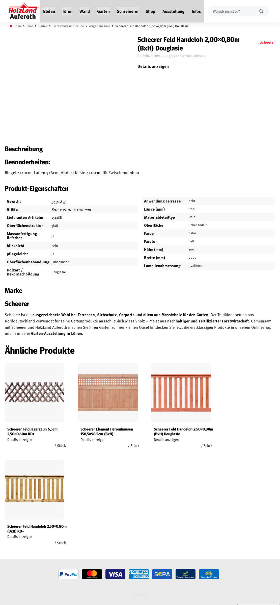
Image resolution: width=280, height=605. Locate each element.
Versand (6, 556)
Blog (51, 533)
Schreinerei (127, 11)
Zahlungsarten (11, 562)
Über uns (54, 550)
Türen (67, 11)
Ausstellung (173, 11)
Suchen (261, 11)
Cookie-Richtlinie (12, 568)
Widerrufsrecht (12, 539)
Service (52, 539)
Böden (49, 11)
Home (18, 25)
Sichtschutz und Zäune (69, 25)
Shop (150, 11)
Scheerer (266, 42)
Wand (84, 11)
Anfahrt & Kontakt (113, 553)
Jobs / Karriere (58, 527)
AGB (3, 533)
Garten (103, 11)
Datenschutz (9, 545)
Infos (196, 11)
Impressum (8, 550)
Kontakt (53, 545)
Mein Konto (8, 527)
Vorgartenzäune (100, 25)
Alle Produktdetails (200, 56)
